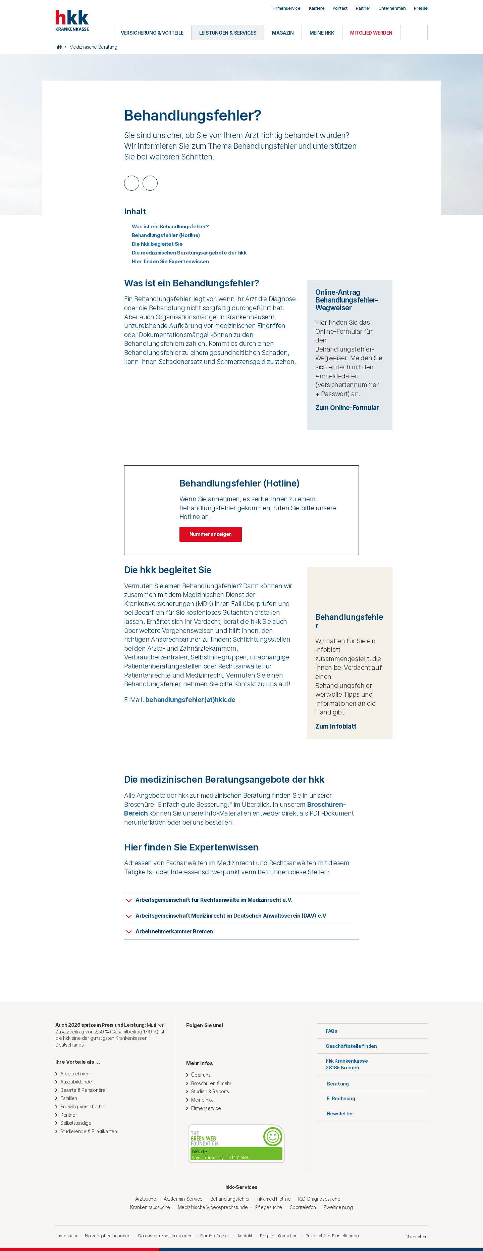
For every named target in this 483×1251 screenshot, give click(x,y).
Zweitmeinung (338, 1207)
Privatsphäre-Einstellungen (332, 1235)
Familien (68, 1098)
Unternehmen (392, 8)
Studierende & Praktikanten (88, 1131)
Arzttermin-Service (183, 1199)
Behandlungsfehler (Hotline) (162, 235)
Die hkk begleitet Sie (153, 244)
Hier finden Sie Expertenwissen (166, 261)
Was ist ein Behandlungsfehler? (166, 226)
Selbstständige (75, 1123)
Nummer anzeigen (211, 534)
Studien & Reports (210, 1091)
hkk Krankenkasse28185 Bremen (342, 1064)
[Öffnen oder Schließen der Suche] (414, 32)
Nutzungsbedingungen (107, 1235)
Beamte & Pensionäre (82, 1090)
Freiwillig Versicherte (81, 1106)
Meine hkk (201, 1100)
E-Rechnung (336, 1098)
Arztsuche (145, 1199)
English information (278, 1235)
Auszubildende (76, 1081)
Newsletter (335, 1113)
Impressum (66, 1235)
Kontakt (340, 8)
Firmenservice (287, 8)
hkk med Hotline (273, 1199)
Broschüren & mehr (211, 1083)
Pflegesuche (268, 1207)
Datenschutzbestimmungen (165, 1235)
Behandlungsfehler (230, 1199)
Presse (421, 8)
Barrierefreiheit (215, 1235)
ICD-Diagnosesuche (319, 1199)
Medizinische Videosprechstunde (213, 1207)
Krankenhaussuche (150, 1207)
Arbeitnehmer (74, 1073)
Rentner (68, 1115)
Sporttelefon (303, 1207)
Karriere (317, 8)
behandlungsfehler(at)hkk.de (190, 700)
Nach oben (413, 1236)
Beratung (332, 1082)
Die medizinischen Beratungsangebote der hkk (185, 252)
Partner (363, 8)
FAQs (327, 1031)
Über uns (200, 1075)
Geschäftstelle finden (347, 1046)
